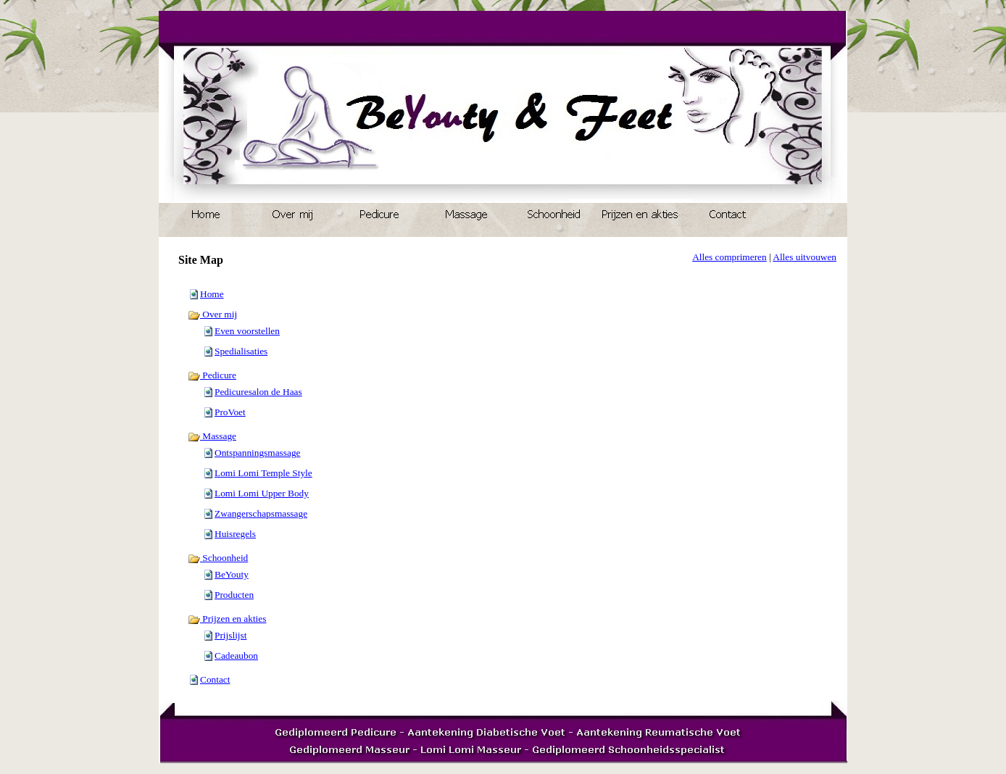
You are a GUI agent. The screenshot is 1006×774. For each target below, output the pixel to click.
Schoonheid (218, 557)
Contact (215, 679)
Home (212, 293)
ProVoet (230, 412)
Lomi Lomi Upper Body (262, 493)
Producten (234, 594)
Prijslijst (230, 635)
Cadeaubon (236, 655)
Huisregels (235, 533)
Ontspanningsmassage (257, 452)
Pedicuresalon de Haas (258, 391)
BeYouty (232, 574)
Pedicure (212, 375)
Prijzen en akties (227, 618)
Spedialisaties (241, 351)
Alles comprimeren (729, 256)
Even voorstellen (247, 330)
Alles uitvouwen (804, 256)
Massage (212, 435)
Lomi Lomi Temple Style (263, 472)
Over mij (212, 314)
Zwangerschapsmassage (261, 513)
